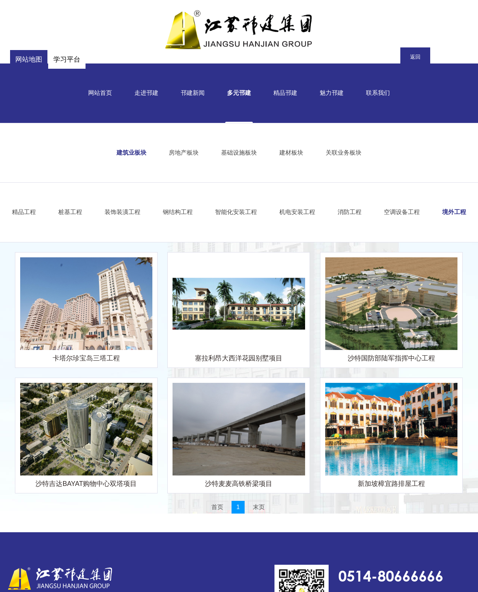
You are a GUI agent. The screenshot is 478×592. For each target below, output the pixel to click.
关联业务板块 (343, 152)
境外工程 (454, 211)
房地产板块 (184, 152)
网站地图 (28, 59)
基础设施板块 (239, 152)
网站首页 (100, 92)
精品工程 (24, 211)
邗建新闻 (193, 92)
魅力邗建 (332, 92)
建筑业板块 (131, 152)
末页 (259, 507)
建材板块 (291, 152)
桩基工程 (70, 211)
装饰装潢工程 (122, 211)
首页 (217, 507)
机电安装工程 (297, 211)
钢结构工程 (178, 211)
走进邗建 (146, 92)
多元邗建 (239, 92)
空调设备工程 (402, 211)
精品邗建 (285, 92)
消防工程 (349, 211)
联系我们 (378, 92)
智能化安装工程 (236, 211)
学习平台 (66, 59)
